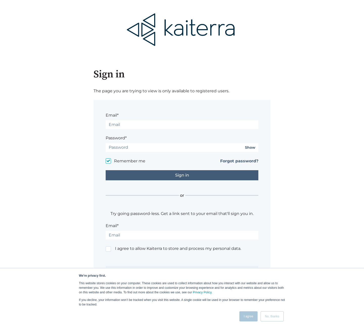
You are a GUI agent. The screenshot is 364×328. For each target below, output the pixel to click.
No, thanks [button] (272, 316)
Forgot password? (239, 161)
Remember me (129, 161)
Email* (112, 115)
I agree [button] (248, 316)
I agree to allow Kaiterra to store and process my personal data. (178, 248)
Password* (116, 138)
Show (250, 147)
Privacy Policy (202, 292)
